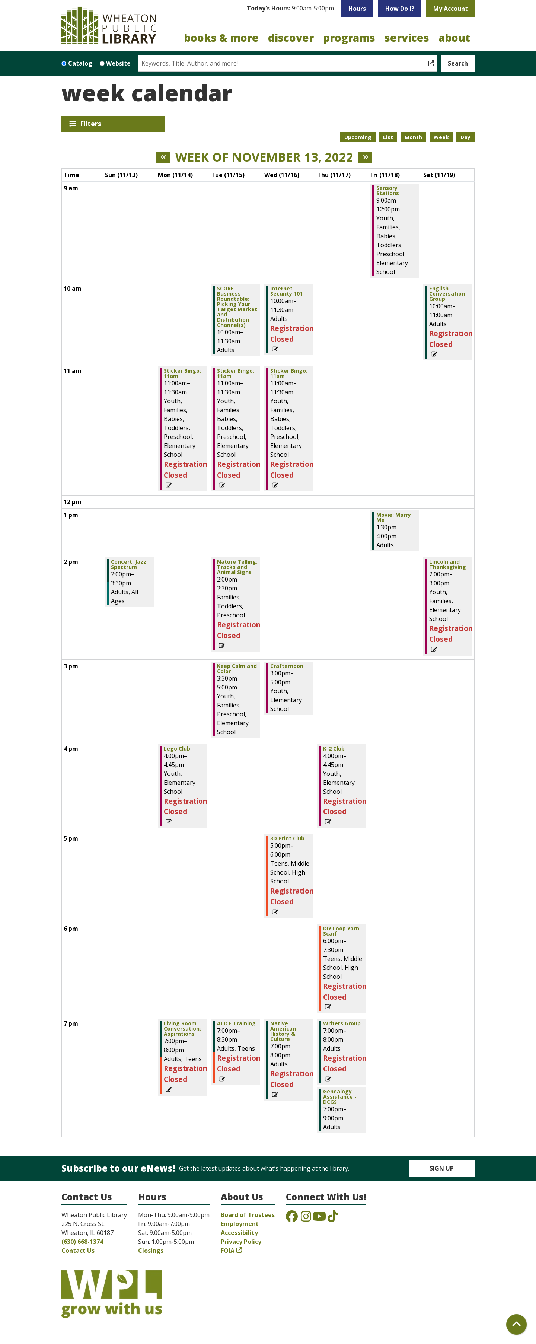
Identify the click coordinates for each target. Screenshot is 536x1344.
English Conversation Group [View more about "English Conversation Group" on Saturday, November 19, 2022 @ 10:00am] (447, 294)
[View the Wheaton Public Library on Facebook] (292, 1218)
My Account (450, 8)
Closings (150, 1250)
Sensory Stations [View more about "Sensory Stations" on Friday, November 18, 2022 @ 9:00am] (387, 190)
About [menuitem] (454, 38)
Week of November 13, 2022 (264, 157)
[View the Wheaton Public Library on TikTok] (333, 1218)
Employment (240, 1224)
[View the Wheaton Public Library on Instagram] (306, 1218)
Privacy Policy (241, 1242)
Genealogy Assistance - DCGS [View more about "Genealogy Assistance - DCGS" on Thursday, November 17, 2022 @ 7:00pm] (340, 1097)
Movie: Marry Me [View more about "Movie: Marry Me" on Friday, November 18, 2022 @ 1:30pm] (393, 517)
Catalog (80, 63)
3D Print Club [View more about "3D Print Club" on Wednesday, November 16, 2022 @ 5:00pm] (287, 838)
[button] (290, 8)
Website (118, 63)
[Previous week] (163, 157)
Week (441, 137)
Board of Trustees (248, 1215)
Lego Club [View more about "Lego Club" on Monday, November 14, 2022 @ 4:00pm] (177, 748)
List (388, 137)
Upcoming (357, 137)
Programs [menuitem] (349, 38)
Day (465, 137)
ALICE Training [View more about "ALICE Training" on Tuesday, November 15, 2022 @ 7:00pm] (236, 1023)
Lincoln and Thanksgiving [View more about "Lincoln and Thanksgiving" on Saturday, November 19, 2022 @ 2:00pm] (447, 564)
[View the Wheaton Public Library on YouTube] (319, 1218)
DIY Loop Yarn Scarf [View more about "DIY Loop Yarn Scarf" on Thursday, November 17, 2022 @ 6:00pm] (341, 931)
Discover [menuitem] (291, 38)
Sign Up (442, 1168)
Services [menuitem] (407, 38)
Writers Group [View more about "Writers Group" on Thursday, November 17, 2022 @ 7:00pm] (342, 1023)
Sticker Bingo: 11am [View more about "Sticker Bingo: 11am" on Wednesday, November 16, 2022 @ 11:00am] (288, 373)
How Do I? (399, 8)
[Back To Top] (516, 1324)
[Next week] (365, 157)
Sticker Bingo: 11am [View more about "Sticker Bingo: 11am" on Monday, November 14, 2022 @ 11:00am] (182, 373)
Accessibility (239, 1233)
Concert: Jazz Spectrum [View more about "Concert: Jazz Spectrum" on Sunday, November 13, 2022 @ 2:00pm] (128, 564)
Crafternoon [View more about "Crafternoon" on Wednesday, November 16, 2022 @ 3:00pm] (286, 666)
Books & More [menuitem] (221, 38)
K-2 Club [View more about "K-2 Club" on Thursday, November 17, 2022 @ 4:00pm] (334, 748)
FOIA (227, 1250)
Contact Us (78, 1250)
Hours (357, 8)
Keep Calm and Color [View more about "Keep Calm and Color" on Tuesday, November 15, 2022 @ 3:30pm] (237, 668)
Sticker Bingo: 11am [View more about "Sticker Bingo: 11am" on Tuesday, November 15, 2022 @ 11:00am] (235, 373)
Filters (92, 123)
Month (413, 137)
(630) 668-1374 (82, 1242)
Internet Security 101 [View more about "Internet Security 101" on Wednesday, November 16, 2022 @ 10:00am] (286, 291)
